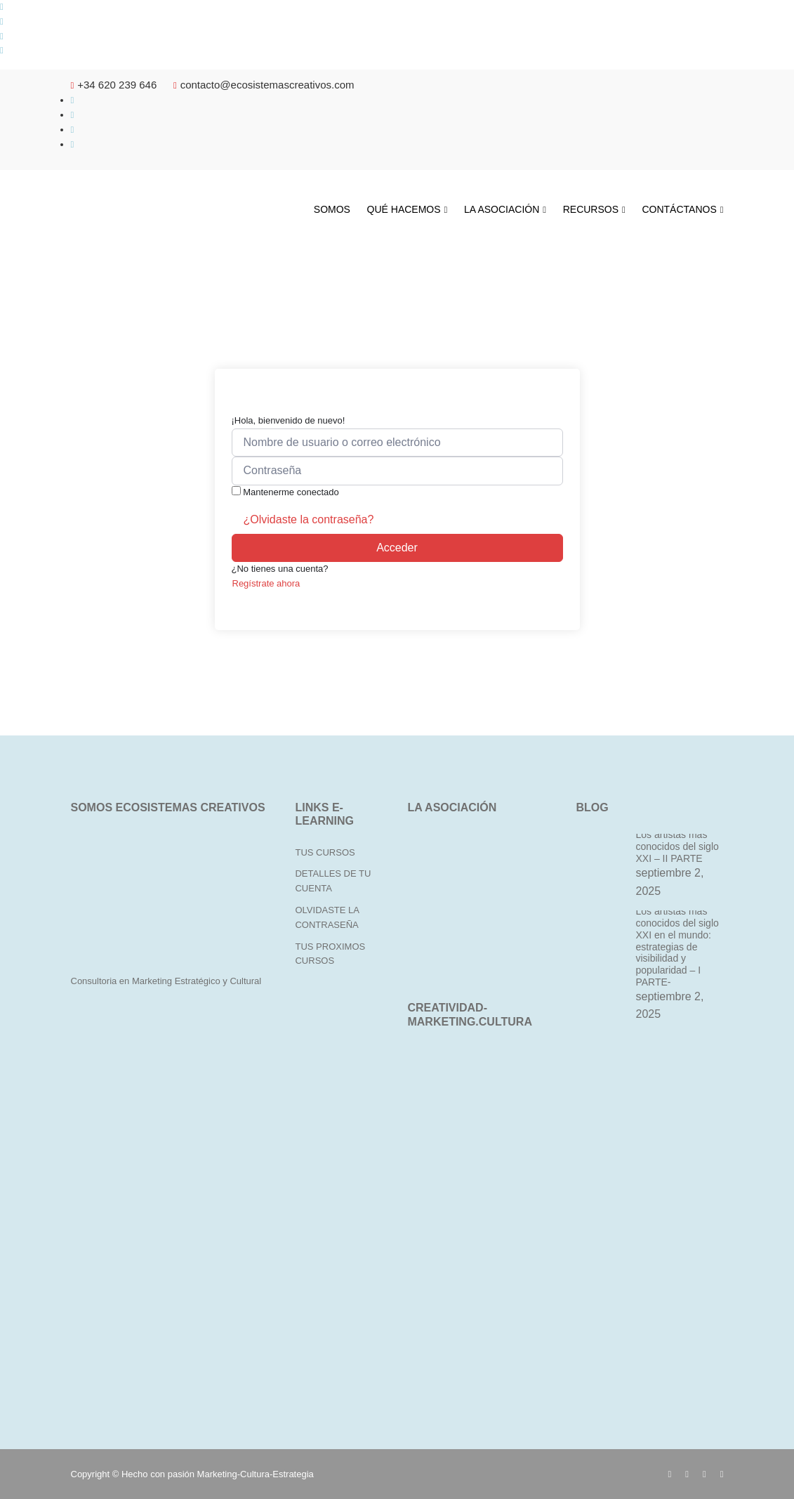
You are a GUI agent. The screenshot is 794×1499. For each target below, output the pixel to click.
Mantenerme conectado (291, 492)
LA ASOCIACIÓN (501, 209)
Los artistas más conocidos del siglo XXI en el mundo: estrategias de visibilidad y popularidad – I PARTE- (676, 946)
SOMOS (332, 209)
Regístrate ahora (266, 583)
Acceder (397, 548)
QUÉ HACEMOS (404, 209)
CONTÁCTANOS (679, 209)
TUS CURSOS (325, 852)
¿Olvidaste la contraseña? (309, 519)
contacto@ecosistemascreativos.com (264, 85)
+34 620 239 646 (114, 85)
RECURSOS (590, 209)
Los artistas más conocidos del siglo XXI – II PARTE (676, 846)
